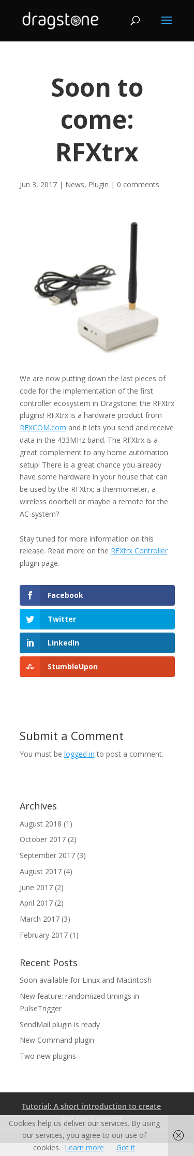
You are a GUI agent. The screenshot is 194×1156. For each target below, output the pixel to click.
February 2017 (44, 935)
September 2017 (47, 855)
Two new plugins (48, 1056)
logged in (79, 754)
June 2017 (36, 887)
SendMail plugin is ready (60, 1024)
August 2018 (41, 824)
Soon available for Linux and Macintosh (86, 980)
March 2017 (39, 919)
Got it (125, 1147)
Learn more (84, 1147)
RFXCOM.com (43, 427)
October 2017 (43, 839)
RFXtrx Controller (139, 551)
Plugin (98, 184)
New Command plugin (57, 1040)
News (74, 184)
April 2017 (36, 903)
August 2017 (41, 871)
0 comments (138, 184)
